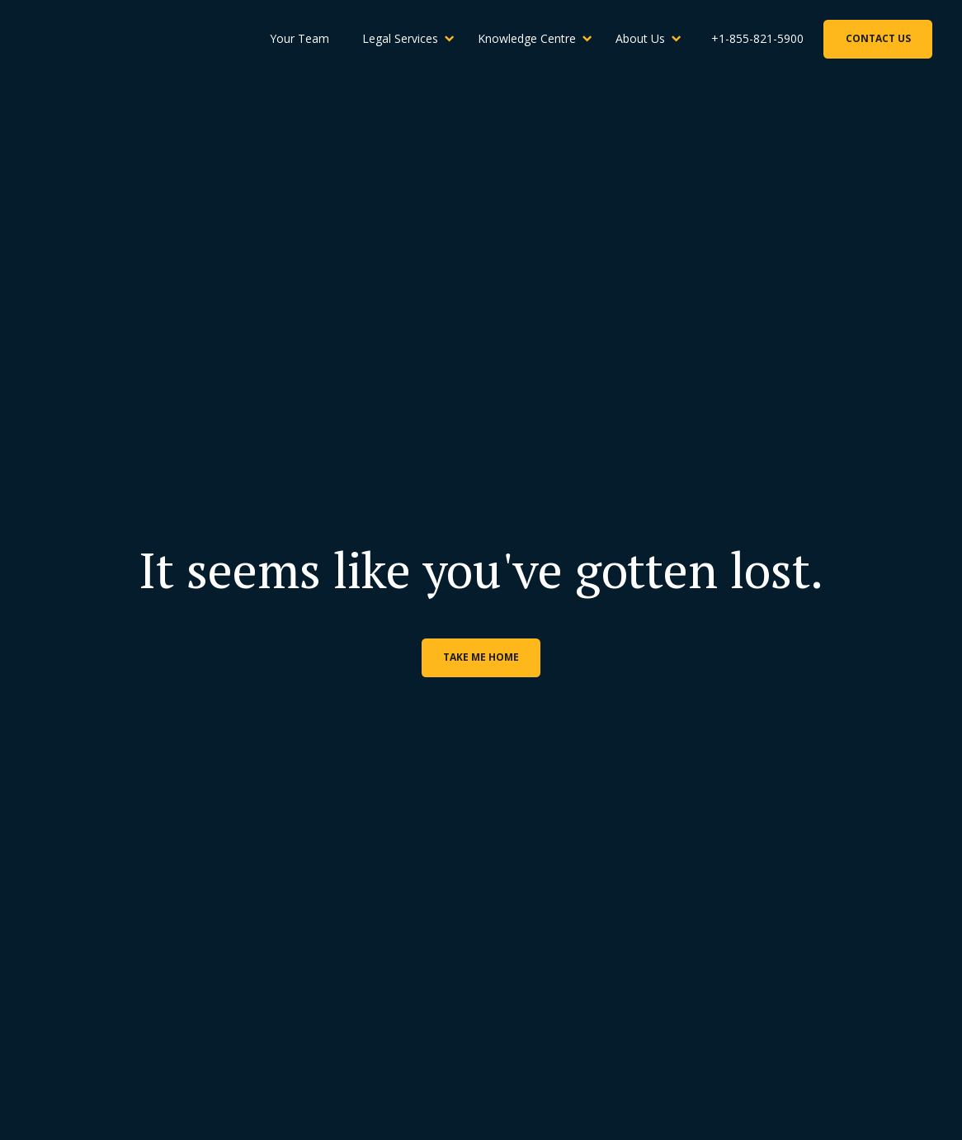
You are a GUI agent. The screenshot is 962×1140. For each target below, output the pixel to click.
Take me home (481, 657)
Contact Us (878, 38)
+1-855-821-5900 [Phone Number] (757, 38)
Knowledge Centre (527, 38)
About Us (640, 38)
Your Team (299, 38)
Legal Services (400, 38)
